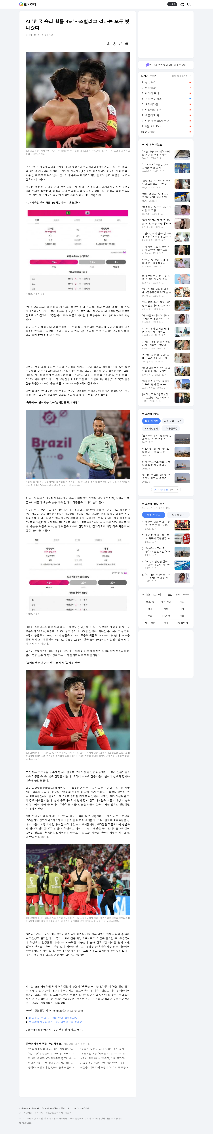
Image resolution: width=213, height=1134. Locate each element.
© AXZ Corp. (25, 1123)
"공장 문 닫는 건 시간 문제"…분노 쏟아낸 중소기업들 (104, 1049)
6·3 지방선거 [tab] (151, 428)
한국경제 (30, 4)
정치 (166, 609)
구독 (172, 4)
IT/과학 (166, 616)
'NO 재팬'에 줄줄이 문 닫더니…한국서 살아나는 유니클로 (52, 1053)
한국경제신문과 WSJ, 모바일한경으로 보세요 (55, 1022)
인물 (181, 616)
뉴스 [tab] (170, 594)
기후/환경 (166, 602)
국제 (181, 609)
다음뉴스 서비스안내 (29, 1108)
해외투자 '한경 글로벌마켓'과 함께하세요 (53, 1018)
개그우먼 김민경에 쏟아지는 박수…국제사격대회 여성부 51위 (104, 1063)
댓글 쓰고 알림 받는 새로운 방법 (166, 65)
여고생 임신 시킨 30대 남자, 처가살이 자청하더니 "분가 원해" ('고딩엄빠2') (52, 1063)
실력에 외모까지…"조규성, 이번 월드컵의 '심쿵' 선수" (104, 1058)
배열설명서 (182, 623)
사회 (181, 602)
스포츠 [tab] (186, 594)
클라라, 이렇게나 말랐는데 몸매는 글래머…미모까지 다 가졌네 (52, 1067)
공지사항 (65, 1108)
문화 (150, 616)
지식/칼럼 (150, 623)
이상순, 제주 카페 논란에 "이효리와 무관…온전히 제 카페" (104, 1067)
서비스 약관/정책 (80, 1108)
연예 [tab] (178, 594)
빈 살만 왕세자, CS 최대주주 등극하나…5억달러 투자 (52, 1058)
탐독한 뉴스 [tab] (178, 515)
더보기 (166, 490)
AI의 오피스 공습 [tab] (173, 421)
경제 (150, 609)
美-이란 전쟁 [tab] (151, 421)
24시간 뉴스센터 (50, 1108)
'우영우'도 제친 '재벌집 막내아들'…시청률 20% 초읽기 (104, 1053)
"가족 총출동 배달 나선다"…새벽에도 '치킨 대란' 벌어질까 (52, 1049)
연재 (166, 623)
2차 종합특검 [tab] (171, 428)
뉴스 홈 (150, 602)
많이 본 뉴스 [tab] (153, 515)
